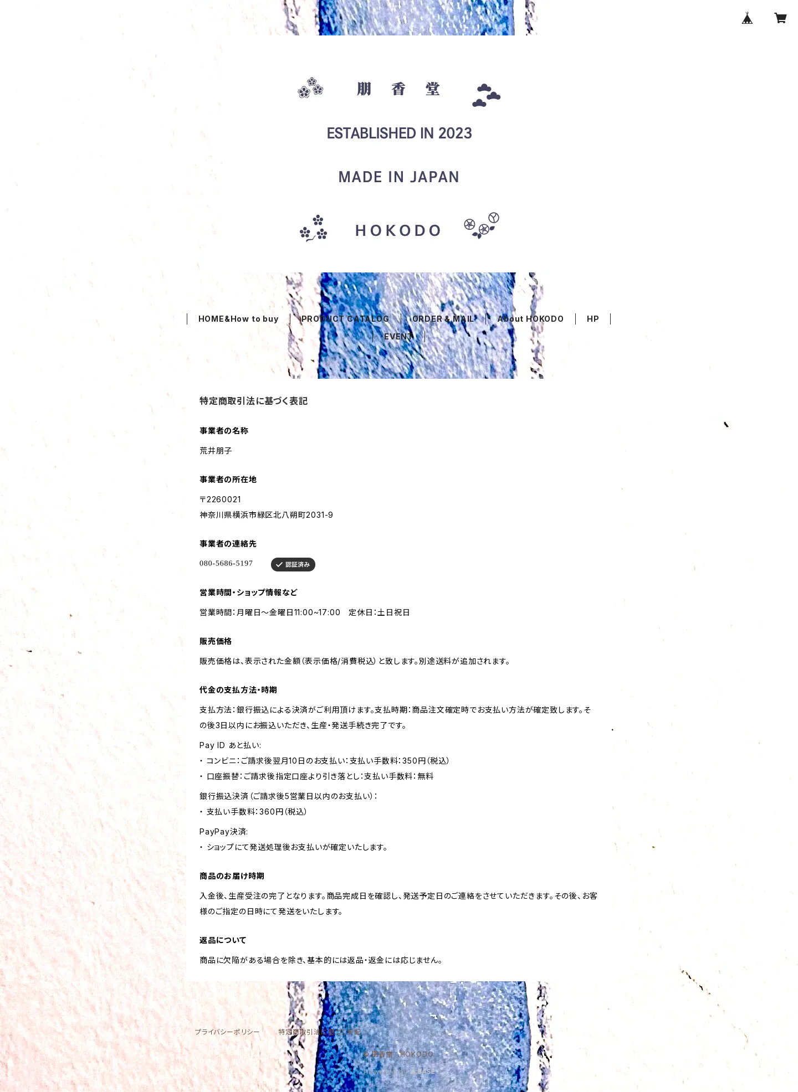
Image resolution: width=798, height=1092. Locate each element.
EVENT (398, 336)
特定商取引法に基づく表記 (319, 1032)
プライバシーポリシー (227, 1032)
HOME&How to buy (238, 318)
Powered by (399, 1072)
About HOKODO (530, 318)
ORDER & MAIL (443, 318)
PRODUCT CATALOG (345, 318)
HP (593, 318)
